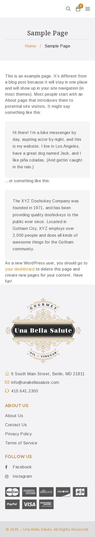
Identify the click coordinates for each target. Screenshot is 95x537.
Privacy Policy (18, 434)
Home (30, 46)
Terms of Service (21, 443)
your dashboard (19, 269)
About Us (14, 416)
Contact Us (16, 425)
